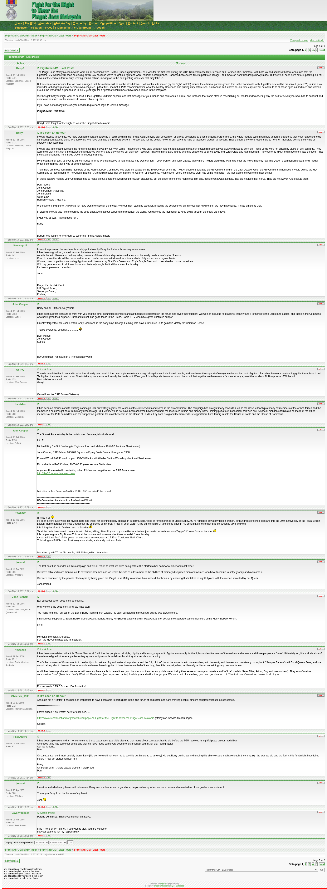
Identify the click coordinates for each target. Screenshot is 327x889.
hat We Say (62, 23)
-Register (21, 27)
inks (155, 23)
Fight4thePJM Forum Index (21, 35)
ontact (133, 23)
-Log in (99, 27)
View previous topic (299, 40)
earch (145, 23)
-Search (36, 27)
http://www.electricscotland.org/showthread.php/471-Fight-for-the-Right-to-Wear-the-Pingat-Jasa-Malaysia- (96, 718)
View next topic (317, 40)
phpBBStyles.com (161, 886)
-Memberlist (63, 27)
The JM (30, 23)
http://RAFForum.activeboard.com (56, 473)
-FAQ (48, 27)
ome (18, 23)
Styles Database (177, 886)
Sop (122, 23)
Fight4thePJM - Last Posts (55, 35)
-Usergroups (83, 27)
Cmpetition (108, 23)
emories (44, 23)
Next (322, 50)
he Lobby (80, 23)
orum (93, 23)
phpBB (163, 884)
